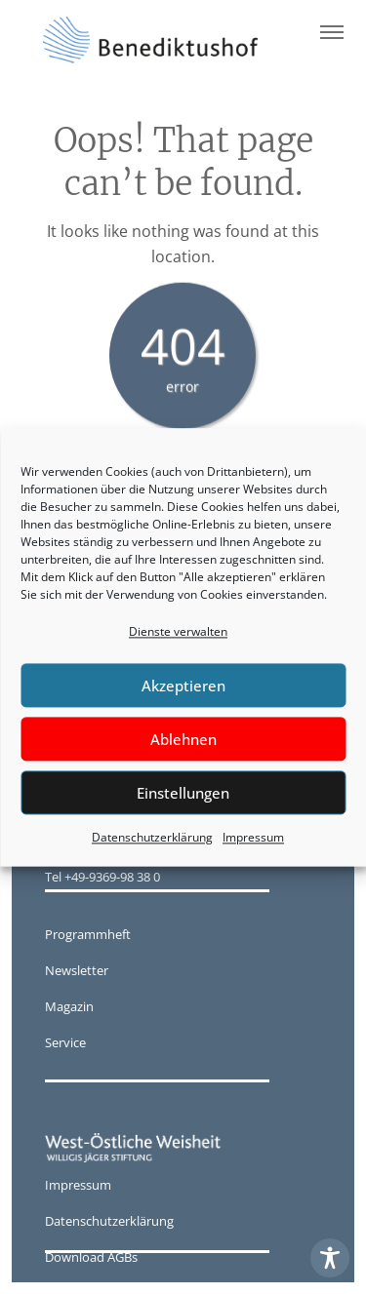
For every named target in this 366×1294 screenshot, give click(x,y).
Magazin (69, 1006)
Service (65, 1042)
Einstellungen (183, 793)
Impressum (253, 838)
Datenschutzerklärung (152, 838)
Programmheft (88, 934)
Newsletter (76, 970)
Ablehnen (183, 739)
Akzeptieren (183, 685)
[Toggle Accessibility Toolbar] (329, 1257)
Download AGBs (91, 1257)
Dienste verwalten (178, 631)
